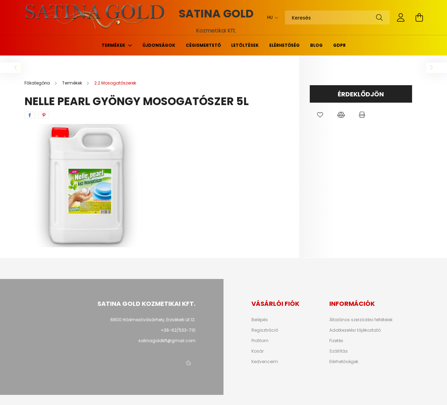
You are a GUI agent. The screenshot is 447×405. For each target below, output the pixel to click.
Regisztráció (264, 330)
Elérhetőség (284, 45)
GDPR (339, 45)
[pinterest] (43, 115)
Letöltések (245, 45)
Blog (316, 45)
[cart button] (419, 17)
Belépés (259, 319)
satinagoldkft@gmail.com (167, 341)
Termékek (114, 45)
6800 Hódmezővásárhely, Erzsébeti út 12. (153, 320)
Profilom (260, 340)
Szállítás (338, 351)
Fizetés (336, 340)
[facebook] (29, 115)
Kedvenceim (264, 361)
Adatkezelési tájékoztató (355, 330)
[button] (320, 115)
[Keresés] (337, 17)
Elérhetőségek (343, 361)
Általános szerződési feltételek (361, 319)
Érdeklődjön (361, 94)
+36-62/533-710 (178, 330)
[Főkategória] (37, 83)
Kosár (257, 351)
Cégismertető (203, 45)
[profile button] (401, 17)
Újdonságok (158, 45)
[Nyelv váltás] (271, 17)
